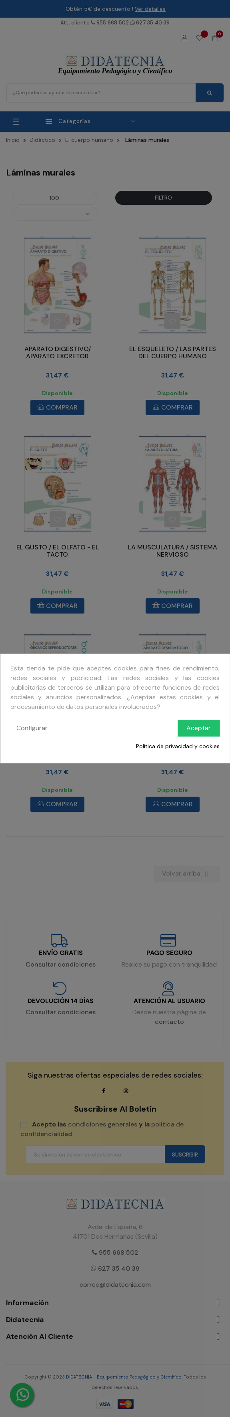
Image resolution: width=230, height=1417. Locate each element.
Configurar (32, 728)
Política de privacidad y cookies (178, 746)
